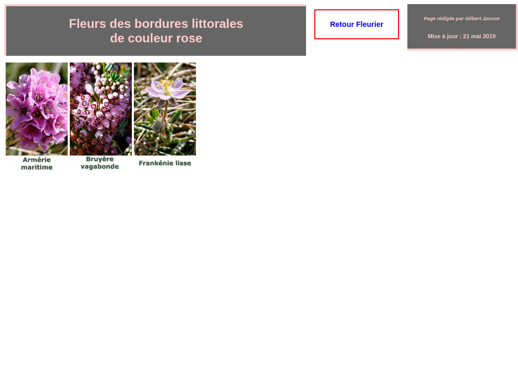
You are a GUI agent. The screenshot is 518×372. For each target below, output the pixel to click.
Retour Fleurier (356, 24)
